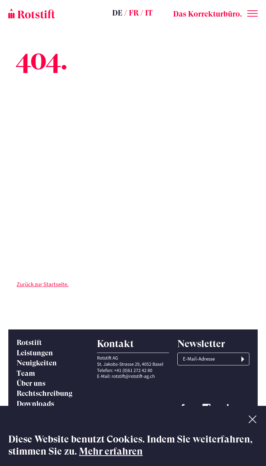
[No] (252, 418)
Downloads (35, 404)
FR (134, 13)
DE (117, 13)
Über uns (31, 383)
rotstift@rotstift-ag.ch (133, 376)
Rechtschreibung (44, 393)
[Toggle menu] (252, 12)
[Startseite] (49, 13)
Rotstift (29, 342)
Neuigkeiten (37, 363)
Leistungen (35, 353)
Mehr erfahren (111, 451)
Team (26, 373)
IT (148, 13)
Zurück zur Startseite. (43, 284)
